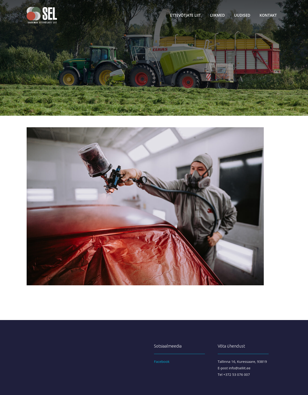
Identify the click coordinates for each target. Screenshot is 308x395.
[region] (154, 58)
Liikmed (217, 15)
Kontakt (268, 15)
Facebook (162, 361)
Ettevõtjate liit (185, 15)
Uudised (242, 15)
